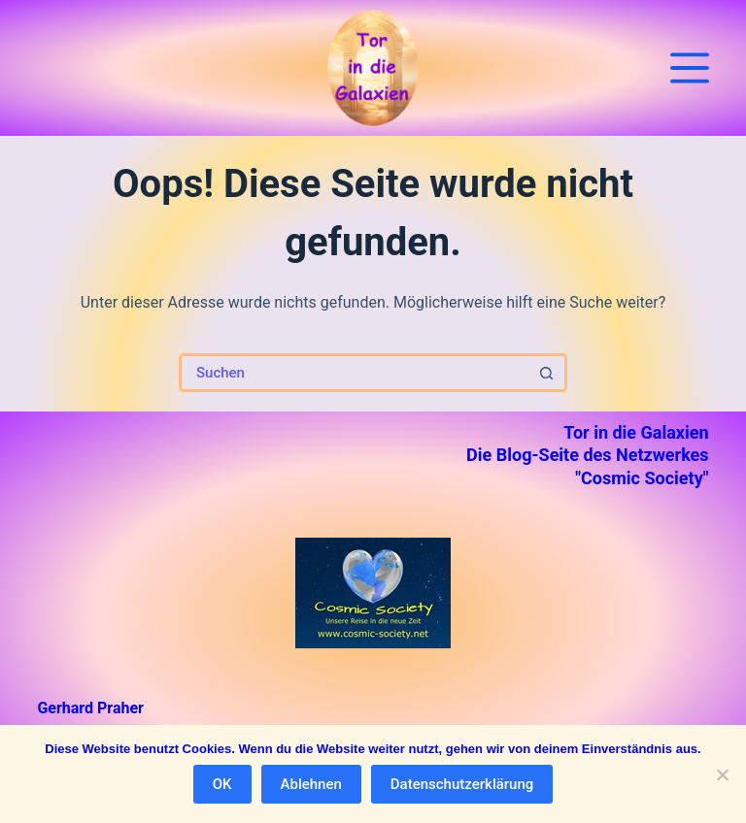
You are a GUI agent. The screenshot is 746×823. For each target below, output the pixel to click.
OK (222, 784)
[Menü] (689, 68)
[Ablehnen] (721, 774)
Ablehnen (311, 784)
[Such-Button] (547, 372)
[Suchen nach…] (353, 372)
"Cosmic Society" (641, 478)
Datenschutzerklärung (461, 784)
